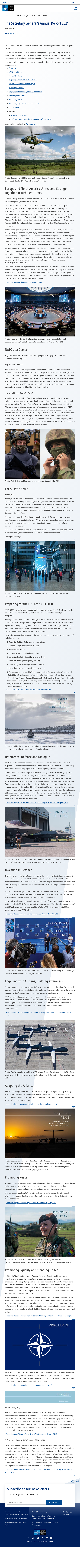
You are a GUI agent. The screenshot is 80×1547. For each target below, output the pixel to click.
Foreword (12, 68)
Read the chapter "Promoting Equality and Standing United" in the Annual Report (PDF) (39, 1316)
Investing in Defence (16, 87)
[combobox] (74, 2)
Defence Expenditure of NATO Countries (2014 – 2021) (31, 119)
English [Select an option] (8, 33)
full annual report (32, 124)
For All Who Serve (15, 76)
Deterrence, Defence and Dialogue (22, 84)
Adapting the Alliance (17, 95)
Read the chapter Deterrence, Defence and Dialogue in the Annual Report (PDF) (37, 802)
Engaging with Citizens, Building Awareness (25, 91)
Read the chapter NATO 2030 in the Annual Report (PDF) (28, 689)
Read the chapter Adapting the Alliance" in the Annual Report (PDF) (32, 1104)
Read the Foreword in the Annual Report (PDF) (24, 282)
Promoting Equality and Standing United (24, 103)
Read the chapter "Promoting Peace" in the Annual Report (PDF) (31, 1203)
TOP (73, 285)
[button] (74, 2)
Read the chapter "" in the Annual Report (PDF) (29, 1385)
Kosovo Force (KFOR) (19, 115)
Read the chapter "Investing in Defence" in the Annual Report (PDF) (32, 914)
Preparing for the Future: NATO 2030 (23, 80)
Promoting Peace (15, 99)
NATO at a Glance (15, 72)
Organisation (14, 107)
